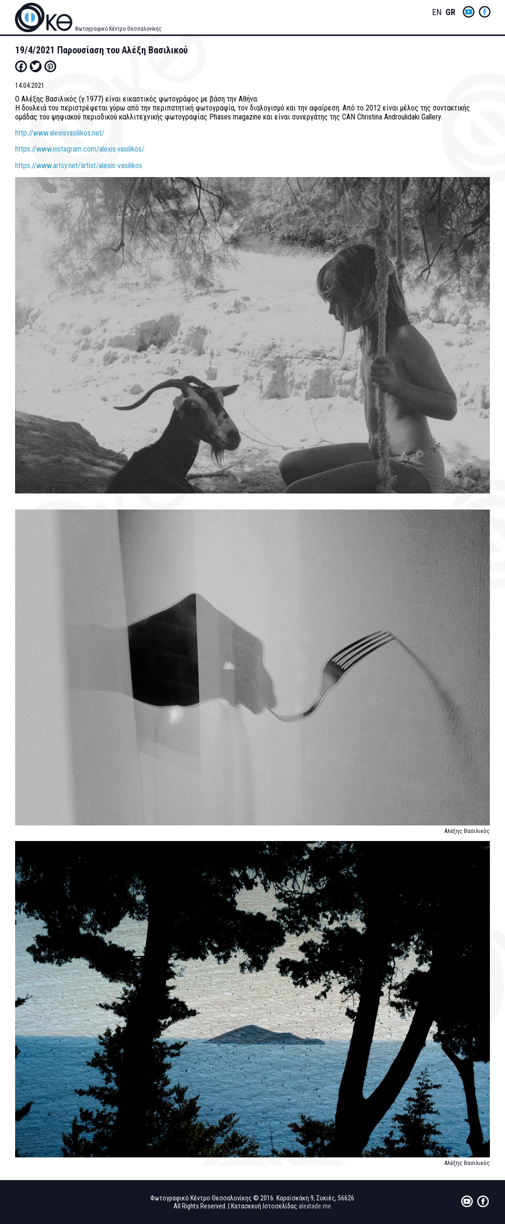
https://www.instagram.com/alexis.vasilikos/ (80, 148)
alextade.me (315, 1206)
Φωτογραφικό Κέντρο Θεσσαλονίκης (118, 29)
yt (469, 12)
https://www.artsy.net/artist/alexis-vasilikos (78, 165)
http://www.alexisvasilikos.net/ (59, 132)
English (437, 12)
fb (485, 12)
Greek (450, 12)
